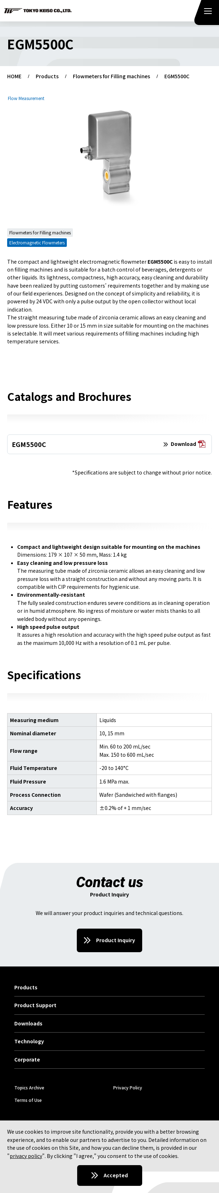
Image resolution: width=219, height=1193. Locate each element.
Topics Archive (29, 1087)
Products (47, 76)
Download (188, 444)
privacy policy (26, 1155)
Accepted (116, 1175)
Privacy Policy (127, 1087)
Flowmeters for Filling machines (111, 76)
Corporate (27, 1060)
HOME (14, 76)
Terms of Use (28, 1100)
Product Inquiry (115, 940)
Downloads (28, 1023)
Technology (29, 1041)
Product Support (35, 1005)
